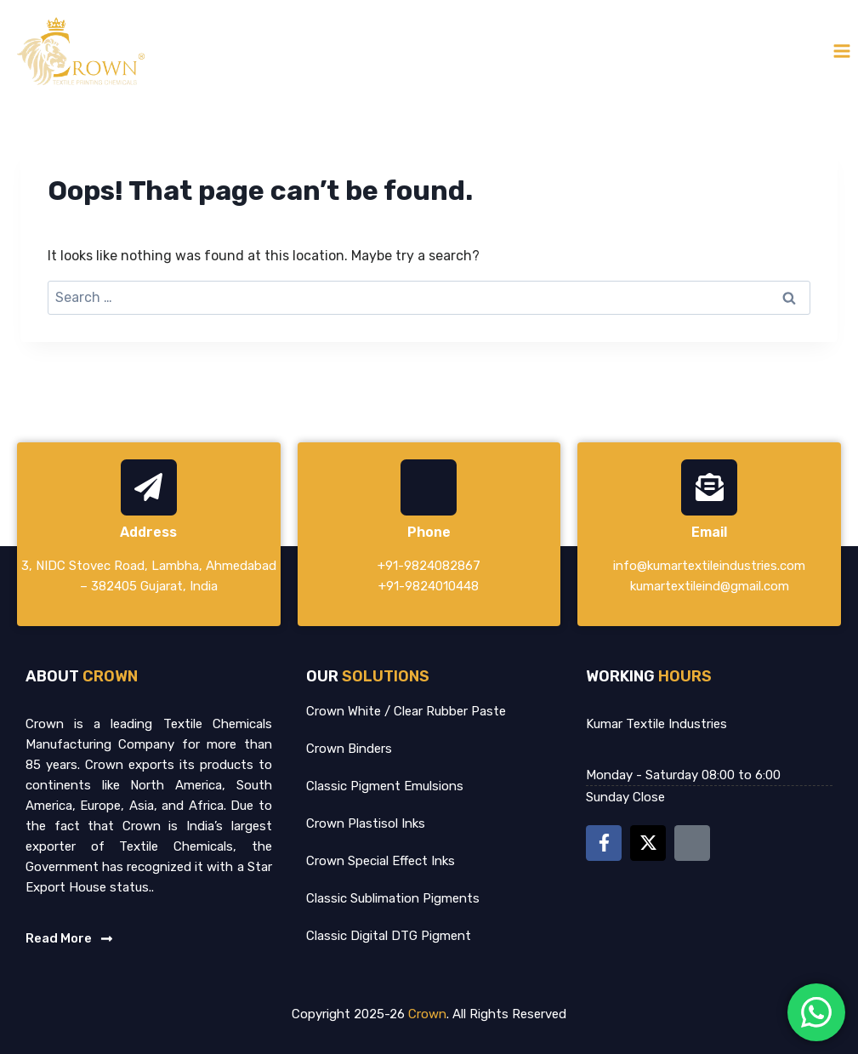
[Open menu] (841, 51)
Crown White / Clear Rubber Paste (406, 711)
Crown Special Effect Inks (380, 861)
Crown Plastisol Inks (365, 823)
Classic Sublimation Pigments (393, 898)
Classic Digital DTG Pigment (388, 935)
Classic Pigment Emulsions (384, 786)
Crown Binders (349, 748)
